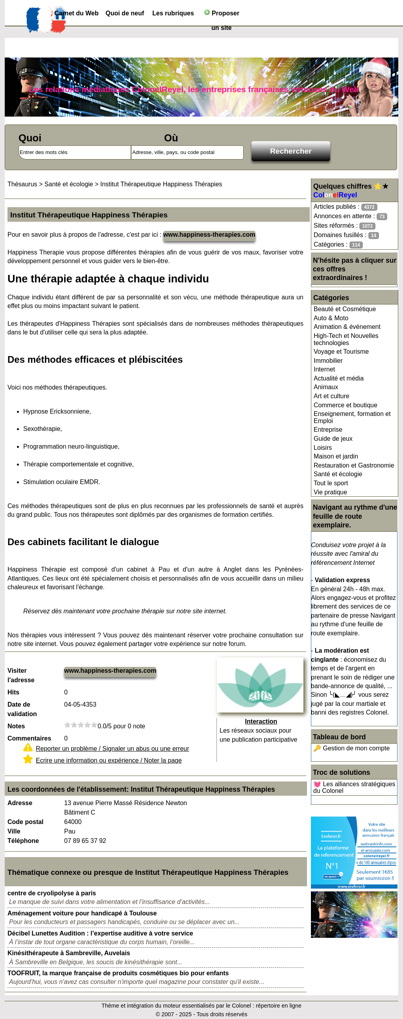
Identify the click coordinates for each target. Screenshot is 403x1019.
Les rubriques (173, 13)
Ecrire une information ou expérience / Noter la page (109, 760)
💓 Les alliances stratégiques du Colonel (354, 787)
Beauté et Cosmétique (345, 309)
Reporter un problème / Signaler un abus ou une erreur (112, 748)
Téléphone (23, 840)
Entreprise (328, 429)
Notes (16, 726)
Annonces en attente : (350, 216)
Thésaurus (22, 184)
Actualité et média (339, 378)
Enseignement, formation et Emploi (352, 417)
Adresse (19, 803)
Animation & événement (347, 326)
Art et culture (331, 396)
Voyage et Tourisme (341, 351)
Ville (13, 831)
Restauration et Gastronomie (354, 465)
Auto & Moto (331, 318)
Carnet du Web (76, 13)
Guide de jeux (333, 438)
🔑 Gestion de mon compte (351, 748)
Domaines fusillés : (346, 235)
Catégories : (338, 245)
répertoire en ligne (278, 1005)
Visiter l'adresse (21, 675)
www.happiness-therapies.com (209, 234)
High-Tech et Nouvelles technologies (346, 339)
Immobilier (328, 360)
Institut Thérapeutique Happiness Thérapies (161, 184)
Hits (13, 692)
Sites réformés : (344, 226)
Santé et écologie (338, 474)
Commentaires (29, 738)
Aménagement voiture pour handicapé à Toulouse (82, 913)
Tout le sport (331, 483)
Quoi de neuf (124, 13)
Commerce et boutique (345, 405)
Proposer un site (222, 14)
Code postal (25, 822)
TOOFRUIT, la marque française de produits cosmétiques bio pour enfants (118, 973)
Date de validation (22, 709)
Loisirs (323, 447)
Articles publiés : (345, 207)
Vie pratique (330, 492)
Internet (324, 369)
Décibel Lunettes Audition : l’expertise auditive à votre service (100, 933)
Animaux (326, 387)
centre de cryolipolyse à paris (51, 893)
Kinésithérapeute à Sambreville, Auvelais (68, 953)
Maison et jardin (336, 456)
